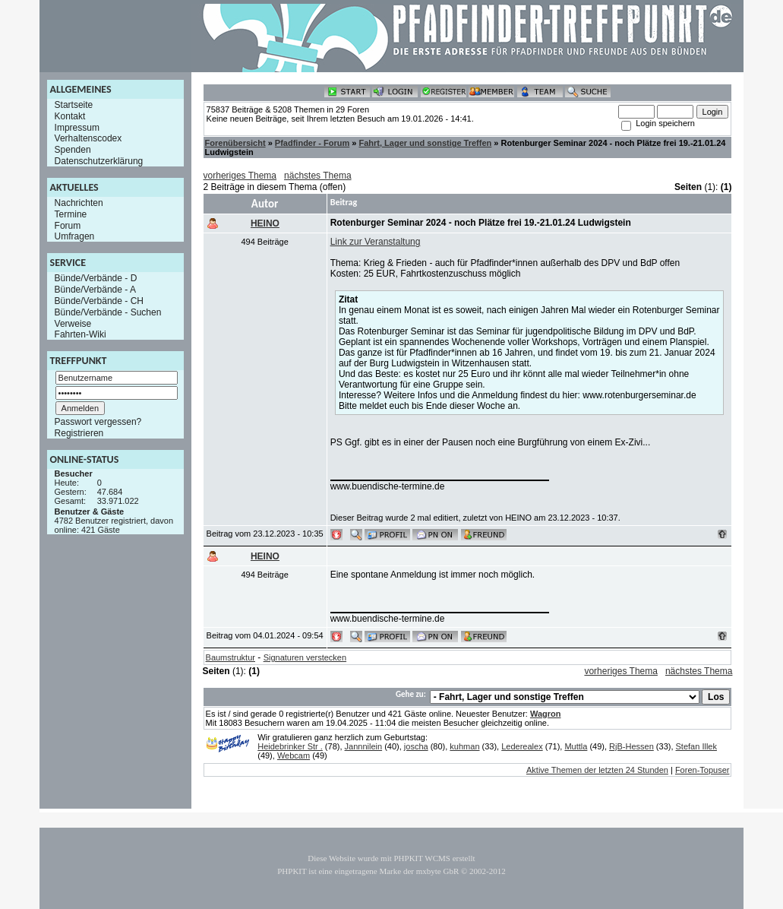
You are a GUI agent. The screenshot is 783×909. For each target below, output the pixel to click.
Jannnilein (364, 746)
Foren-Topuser (702, 769)
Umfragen (75, 236)
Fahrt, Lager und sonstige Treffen (424, 142)
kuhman (464, 746)
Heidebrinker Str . (290, 746)
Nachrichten (79, 203)
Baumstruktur (230, 657)
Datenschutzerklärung (99, 161)
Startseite (74, 105)
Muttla (575, 746)
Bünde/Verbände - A (95, 289)
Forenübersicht (235, 142)
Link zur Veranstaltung (375, 241)
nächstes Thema (318, 175)
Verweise (73, 323)
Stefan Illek (696, 746)
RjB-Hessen (631, 746)
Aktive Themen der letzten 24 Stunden (597, 769)
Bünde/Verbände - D (96, 278)
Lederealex (521, 746)
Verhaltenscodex (88, 138)
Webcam (293, 755)
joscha (416, 746)
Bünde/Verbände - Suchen (108, 312)
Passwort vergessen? (98, 421)
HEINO (265, 223)
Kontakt (70, 116)
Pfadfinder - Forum (312, 142)
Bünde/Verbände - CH (99, 301)
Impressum (77, 127)
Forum (68, 225)
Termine (71, 214)
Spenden (73, 149)
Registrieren (79, 433)
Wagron (545, 713)
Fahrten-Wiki (80, 334)
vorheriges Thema (240, 175)
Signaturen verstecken (305, 657)
